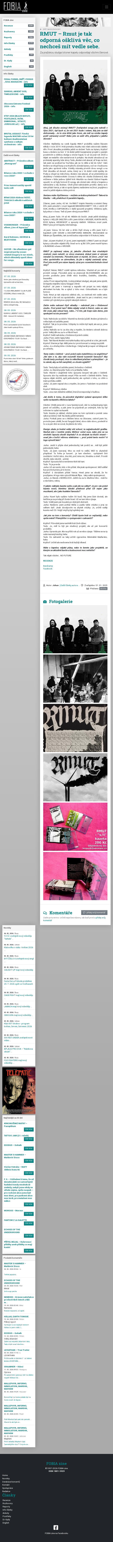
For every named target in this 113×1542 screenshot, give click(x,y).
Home (5, 1475)
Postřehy (7, 1516)
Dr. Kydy (6, 1519)
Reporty (6, 1506)
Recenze (6, 1500)
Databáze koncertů (11, 1481)
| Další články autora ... (69, 585)
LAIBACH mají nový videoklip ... (18, 1005)
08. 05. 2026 (10, 310)
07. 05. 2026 (10, 276)
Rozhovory (8, 1503)
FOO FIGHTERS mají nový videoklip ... (15, 1060)
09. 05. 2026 (10, 355)
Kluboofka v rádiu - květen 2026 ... (18, 947)
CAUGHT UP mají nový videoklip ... (18, 970)
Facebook (47, 568)
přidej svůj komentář (94, 912)
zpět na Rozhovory (50, 29)
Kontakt (6, 1485)
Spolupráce (7, 1488)
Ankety (6, 1513)
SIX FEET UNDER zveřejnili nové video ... (18, 1038)
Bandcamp (48, 566)
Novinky (6, 1478)
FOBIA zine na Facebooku (56, 1529)
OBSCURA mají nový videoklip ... (18, 1013)
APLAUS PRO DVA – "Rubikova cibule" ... (18, 1049)
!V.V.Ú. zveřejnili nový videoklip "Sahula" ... (18, 936)
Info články (7, 1510)
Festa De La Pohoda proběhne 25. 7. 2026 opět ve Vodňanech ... (18, 983)
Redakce (6, 1491)
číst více (28, 85)
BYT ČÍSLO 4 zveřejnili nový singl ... (19, 958)
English (6, 1522)
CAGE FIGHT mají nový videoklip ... (18, 995)
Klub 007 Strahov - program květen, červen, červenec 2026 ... (18, 1025)
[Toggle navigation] (107, 7)
